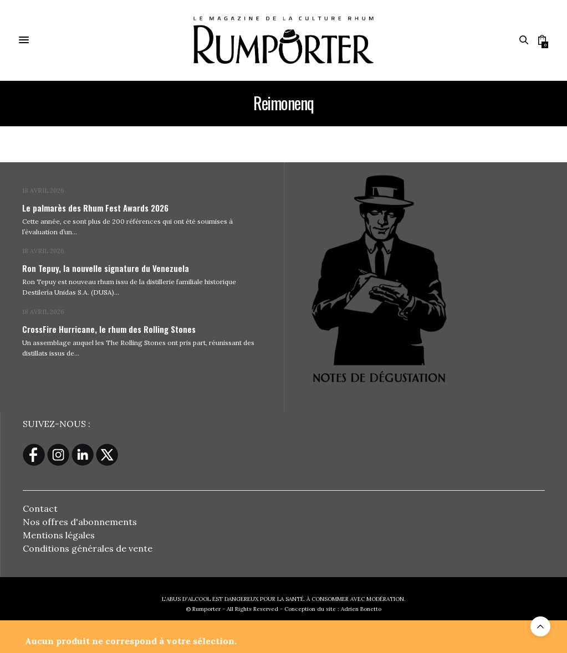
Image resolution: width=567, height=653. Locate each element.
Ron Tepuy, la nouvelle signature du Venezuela (105, 268)
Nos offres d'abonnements (80, 521)
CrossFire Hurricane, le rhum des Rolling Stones (109, 329)
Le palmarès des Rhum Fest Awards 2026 (95, 208)
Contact (40, 508)
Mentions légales (59, 535)
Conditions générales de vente (87, 548)
